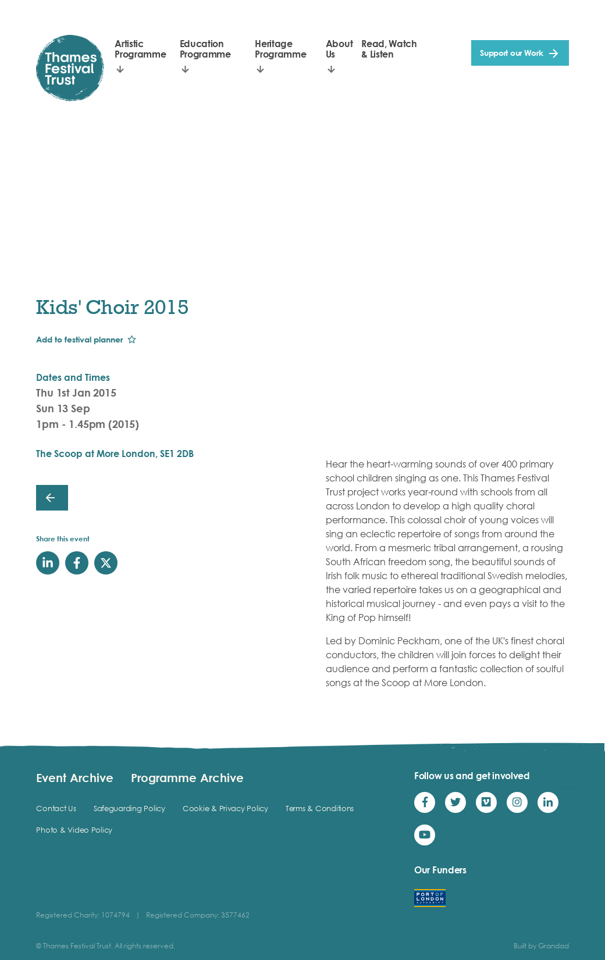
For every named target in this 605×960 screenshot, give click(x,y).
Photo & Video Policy (74, 829)
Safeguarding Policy (129, 808)
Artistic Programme (140, 49)
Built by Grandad (541, 945)
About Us (339, 49)
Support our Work (511, 53)
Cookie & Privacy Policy (225, 808)
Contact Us (56, 808)
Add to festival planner (79, 339)
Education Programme (205, 49)
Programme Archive (187, 777)
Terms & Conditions (320, 808)
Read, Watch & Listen (389, 49)
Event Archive (74, 777)
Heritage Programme (280, 49)
